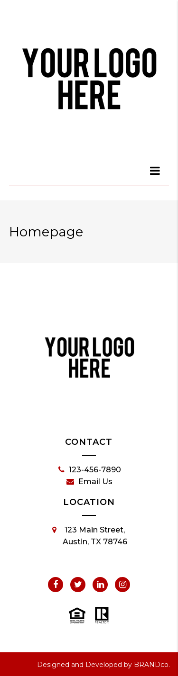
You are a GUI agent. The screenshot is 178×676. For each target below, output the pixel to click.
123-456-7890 (89, 470)
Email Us (89, 482)
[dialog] (155, 170)
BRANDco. (152, 664)
